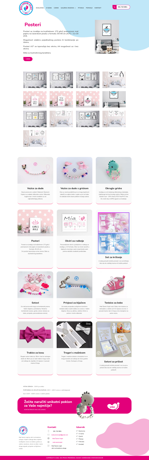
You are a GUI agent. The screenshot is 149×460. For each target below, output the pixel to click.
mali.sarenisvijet (57, 442)
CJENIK (28, 59)
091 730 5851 (122, 7)
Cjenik (56, 8)
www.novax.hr (97, 458)
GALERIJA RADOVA (67, 8)
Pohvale (89, 8)
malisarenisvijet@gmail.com (59, 435)
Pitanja (81, 8)
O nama (49, 8)
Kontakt (98, 8)
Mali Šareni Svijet (57, 438)
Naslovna (40, 8)
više (113, 406)
